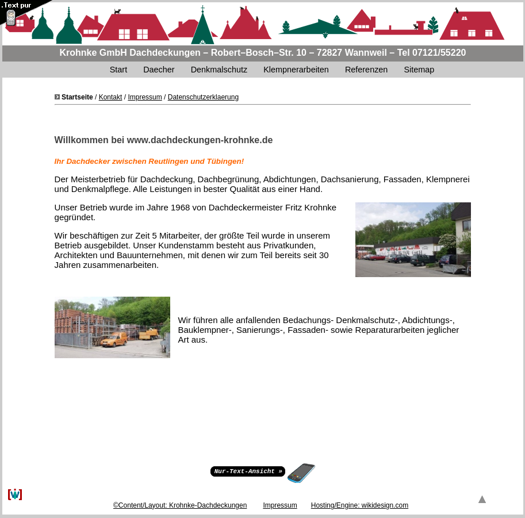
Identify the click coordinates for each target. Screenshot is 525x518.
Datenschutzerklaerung (203, 97)
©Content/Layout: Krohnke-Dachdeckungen (180, 505)
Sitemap (420, 69)
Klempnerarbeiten (296, 69)
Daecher (158, 69)
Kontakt (110, 97)
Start (118, 69)
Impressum (145, 97)
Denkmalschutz (219, 69)
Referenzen (366, 69)
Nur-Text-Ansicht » (248, 470)
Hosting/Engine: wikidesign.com (359, 505)
